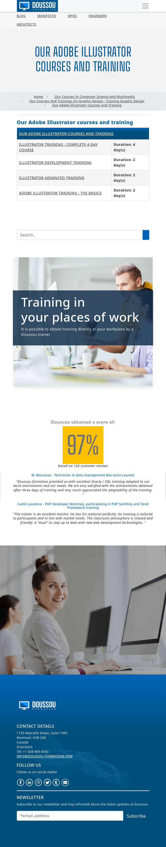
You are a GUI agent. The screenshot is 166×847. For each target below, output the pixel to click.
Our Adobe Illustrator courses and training (66, 133)
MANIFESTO (46, 16)
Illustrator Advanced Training (52, 177)
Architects (26, 24)
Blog (21, 16)
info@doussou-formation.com (45, 756)
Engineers (98, 16)
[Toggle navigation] (145, 6)
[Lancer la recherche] (146, 235)
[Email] (70, 816)
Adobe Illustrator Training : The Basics (60, 193)
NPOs (72, 16)
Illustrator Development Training (55, 162)
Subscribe (136, 816)
